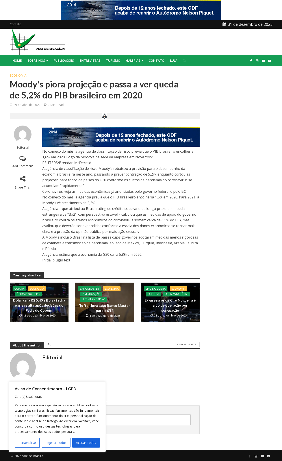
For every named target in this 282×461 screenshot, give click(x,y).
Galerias (133, 60)
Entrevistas (90, 60)
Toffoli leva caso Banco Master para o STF (104, 308)
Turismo (113, 60)
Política (153, 294)
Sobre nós (36, 60)
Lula (173, 60)
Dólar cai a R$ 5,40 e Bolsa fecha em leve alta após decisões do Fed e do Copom (39, 305)
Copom (19, 289)
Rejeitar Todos (56, 443)
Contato (15, 24)
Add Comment (22, 166)
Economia (18, 75)
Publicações (64, 60)
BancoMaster (89, 289)
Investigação (91, 294)
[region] (57, 416)
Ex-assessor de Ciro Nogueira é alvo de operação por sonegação (170, 305)
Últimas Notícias (28, 294)
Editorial (23, 147)
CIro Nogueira (155, 289)
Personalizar (27, 443)
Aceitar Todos (86, 443)
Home (17, 60)
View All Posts (186, 344)
